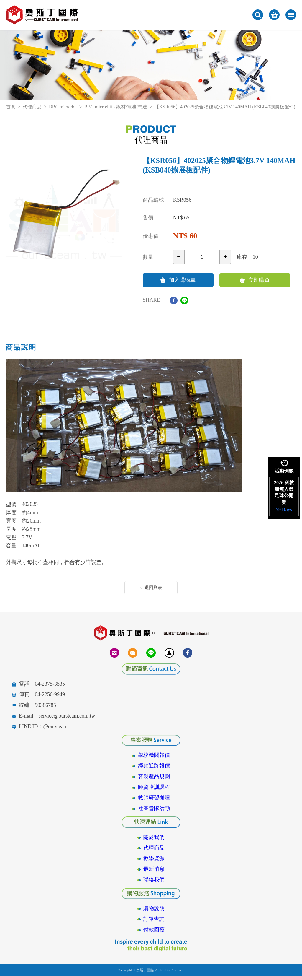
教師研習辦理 (154, 798)
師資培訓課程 (154, 787)
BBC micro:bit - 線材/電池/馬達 (115, 106)
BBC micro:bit (63, 106)
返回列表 (151, 587)
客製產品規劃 (154, 776)
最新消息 (154, 869)
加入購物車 (178, 280)
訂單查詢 (154, 919)
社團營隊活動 (154, 808)
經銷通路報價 (154, 766)
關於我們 (154, 837)
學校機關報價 (154, 755)
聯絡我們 (154, 880)
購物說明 (154, 908)
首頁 (10, 106)
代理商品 (32, 106)
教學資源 (154, 858)
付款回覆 (154, 930)
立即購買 (255, 280)
